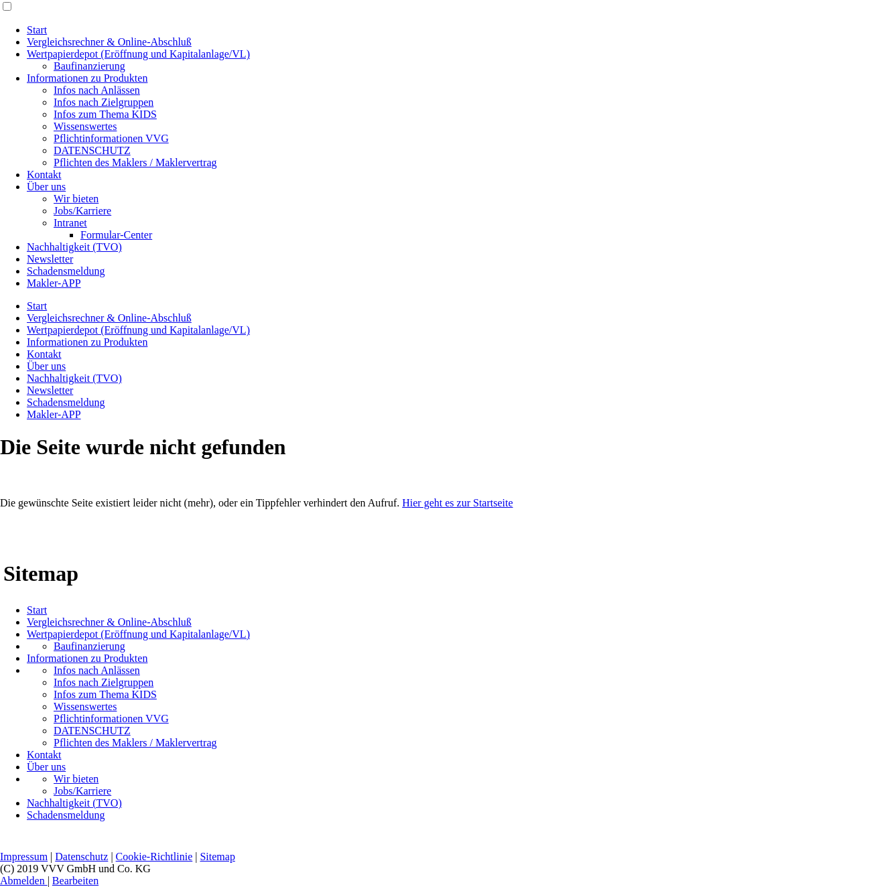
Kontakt (44, 174)
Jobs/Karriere (82, 210)
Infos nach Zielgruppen (103, 102)
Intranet (70, 222)
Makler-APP (54, 283)
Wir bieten (76, 198)
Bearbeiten (75, 880)
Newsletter (50, 259)
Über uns (46, 186)
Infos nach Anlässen (97, 90)
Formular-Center (116, 235)
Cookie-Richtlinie (154, 856)
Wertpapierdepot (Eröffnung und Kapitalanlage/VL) (138, 54)
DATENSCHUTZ (92, 150)
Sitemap (217, 856)
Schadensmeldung (66, 271)
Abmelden (24, 880)
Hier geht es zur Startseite (457, 502)
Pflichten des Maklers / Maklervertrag (135, 162)
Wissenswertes (85, 126)
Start (37, 30)
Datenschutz (81, 856)
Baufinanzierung (89, 66)
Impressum (24, 856)
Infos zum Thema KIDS (105, 114)
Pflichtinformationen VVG (111, 138)
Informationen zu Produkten (87, 78)
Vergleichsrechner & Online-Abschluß (109, 42)
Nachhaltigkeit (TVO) (74, 247)
